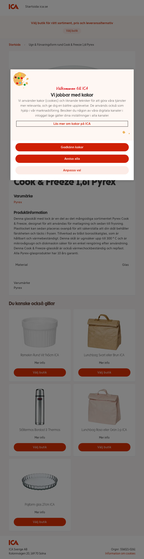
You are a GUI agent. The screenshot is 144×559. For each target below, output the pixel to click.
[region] (72, 124)
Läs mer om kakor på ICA (72, 124)
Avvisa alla (72, 159)
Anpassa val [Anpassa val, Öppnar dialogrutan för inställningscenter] (72, 170)
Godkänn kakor (72, 147)
